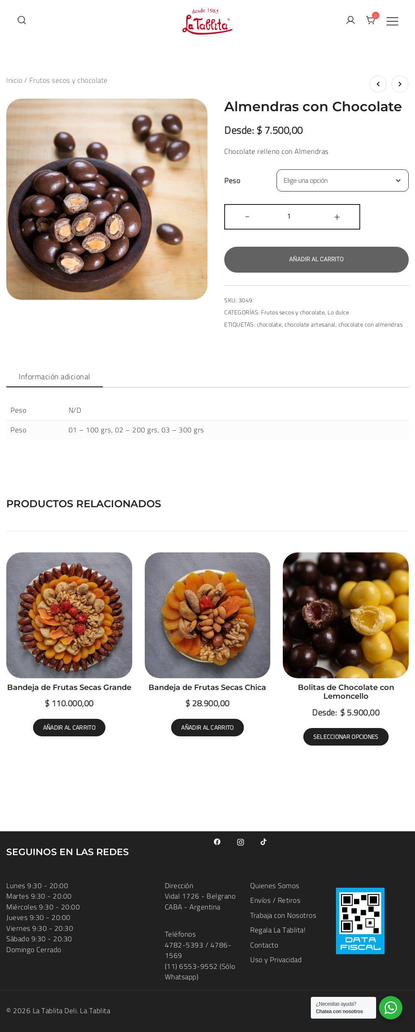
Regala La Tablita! (277, 930)
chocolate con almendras (370, 324)
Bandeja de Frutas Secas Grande (69, 687)
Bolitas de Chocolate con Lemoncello (346, 692)
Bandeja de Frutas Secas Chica (207, 687)
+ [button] (337, 216)
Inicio (14, 80)
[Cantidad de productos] (292, 217)
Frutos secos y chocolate (68, 80)
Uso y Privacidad (276, 959)
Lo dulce (338, 312)
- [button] (247, 216)
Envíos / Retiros (275, 900)
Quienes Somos (275, 885)
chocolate (269, 324)
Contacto (264, 945)
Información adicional (54, 376)
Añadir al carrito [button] (69, 727)
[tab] (54, 377)
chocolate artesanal (310, 324)
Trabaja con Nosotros (283, 915)
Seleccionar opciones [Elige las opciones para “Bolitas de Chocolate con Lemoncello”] (346, 736)
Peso (232, 180)
